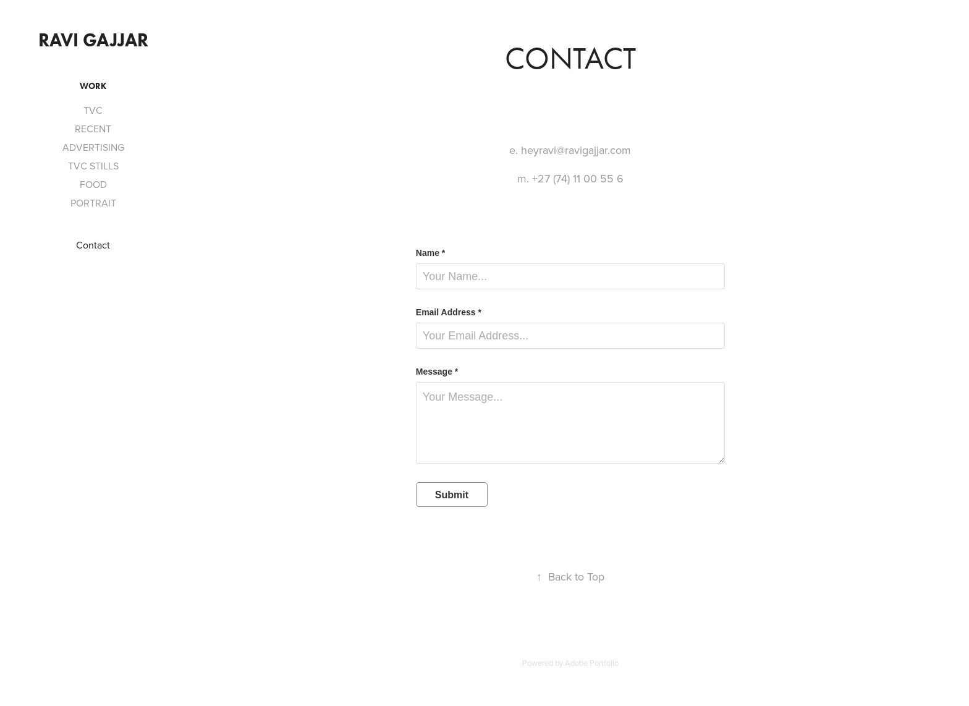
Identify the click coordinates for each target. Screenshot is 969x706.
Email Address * (448, 312)
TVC (93, 110)
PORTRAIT (93, 203)
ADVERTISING (93, 147)
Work (93, 86)
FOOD (93, 184)
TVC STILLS (93, 165)
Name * (430, 253)
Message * (437, 371)
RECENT (93, 128)
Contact (93, 245)
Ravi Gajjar (93, 39)
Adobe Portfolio (592, 662)
